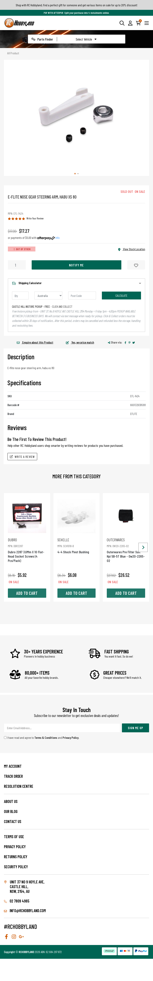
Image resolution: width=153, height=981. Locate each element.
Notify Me (76, 265)
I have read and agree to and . (41, 737)
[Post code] (82, 295)
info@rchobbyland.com (25, 910)
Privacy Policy (70, 737)
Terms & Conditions (45, 737)
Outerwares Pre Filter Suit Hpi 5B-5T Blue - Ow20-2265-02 (126, 550)
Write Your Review (35, 218)
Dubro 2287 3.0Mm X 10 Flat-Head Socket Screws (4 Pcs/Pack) (27, 550)
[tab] (75, 173)
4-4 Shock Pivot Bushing (76, 545)
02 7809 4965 (16, 901)
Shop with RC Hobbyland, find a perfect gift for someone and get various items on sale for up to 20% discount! (76, 5)
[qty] (20, 295)
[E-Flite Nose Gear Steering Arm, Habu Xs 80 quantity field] (17, 265)
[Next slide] (143, 547)
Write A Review (22, 456)
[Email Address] (62, 727)
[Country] (48, 295)
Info (57, 237)
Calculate (121, 295)
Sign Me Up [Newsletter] (135, 728)
